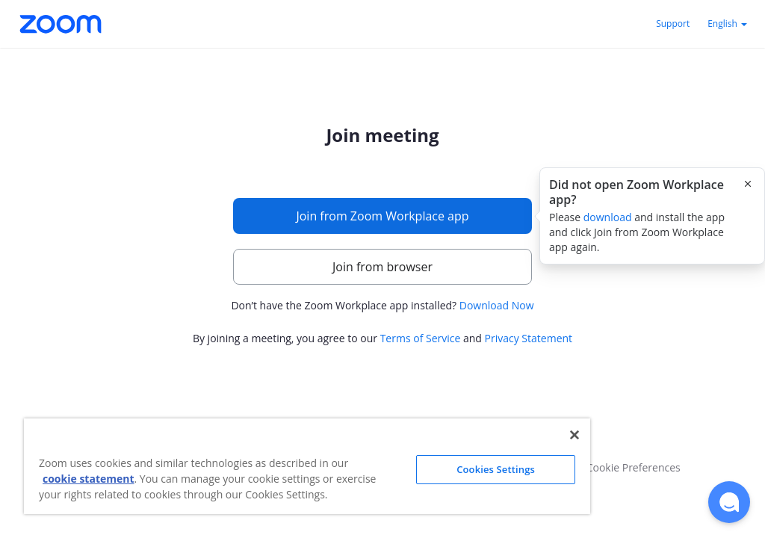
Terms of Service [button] (420, 338)
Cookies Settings (495, 469)
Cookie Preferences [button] (633, 467)
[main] (382, 237)
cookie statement (88, 478)
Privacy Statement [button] (529, 338)
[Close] (574, 434)
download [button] (607, 217)
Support (673, 23)
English (727, 23)
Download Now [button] (496, 305)
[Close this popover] (747, 183)
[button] (729, 502)
